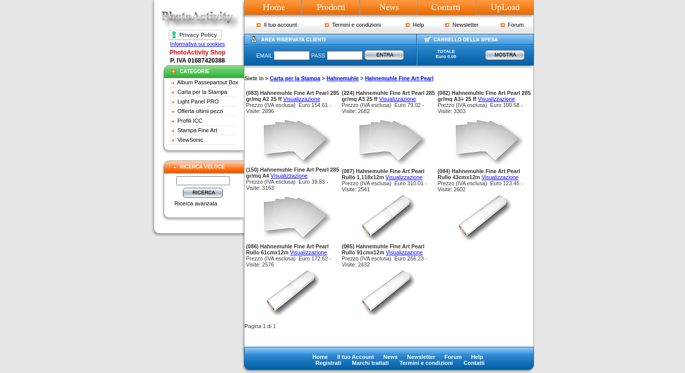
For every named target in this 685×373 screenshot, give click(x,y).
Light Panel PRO (198, 101)
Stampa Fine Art (197, 130)
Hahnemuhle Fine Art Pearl (399, 78)
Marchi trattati (370, 363)
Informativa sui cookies (197, 44)
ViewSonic (190, 140)
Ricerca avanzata (195, 203)
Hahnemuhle (342, 78)
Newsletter (461, 25)
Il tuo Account (355, 357)
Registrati (328, 363)
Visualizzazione (301, 99)
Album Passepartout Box (207, 82)
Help (415, 25)
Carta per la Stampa (202, 92)
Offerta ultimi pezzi (200, 111)
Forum (512, 25)
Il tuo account (277, 25)
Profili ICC (190, 121)
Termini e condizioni (353, 25)
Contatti (474, 363)
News (390, 357)
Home (320, 357)
